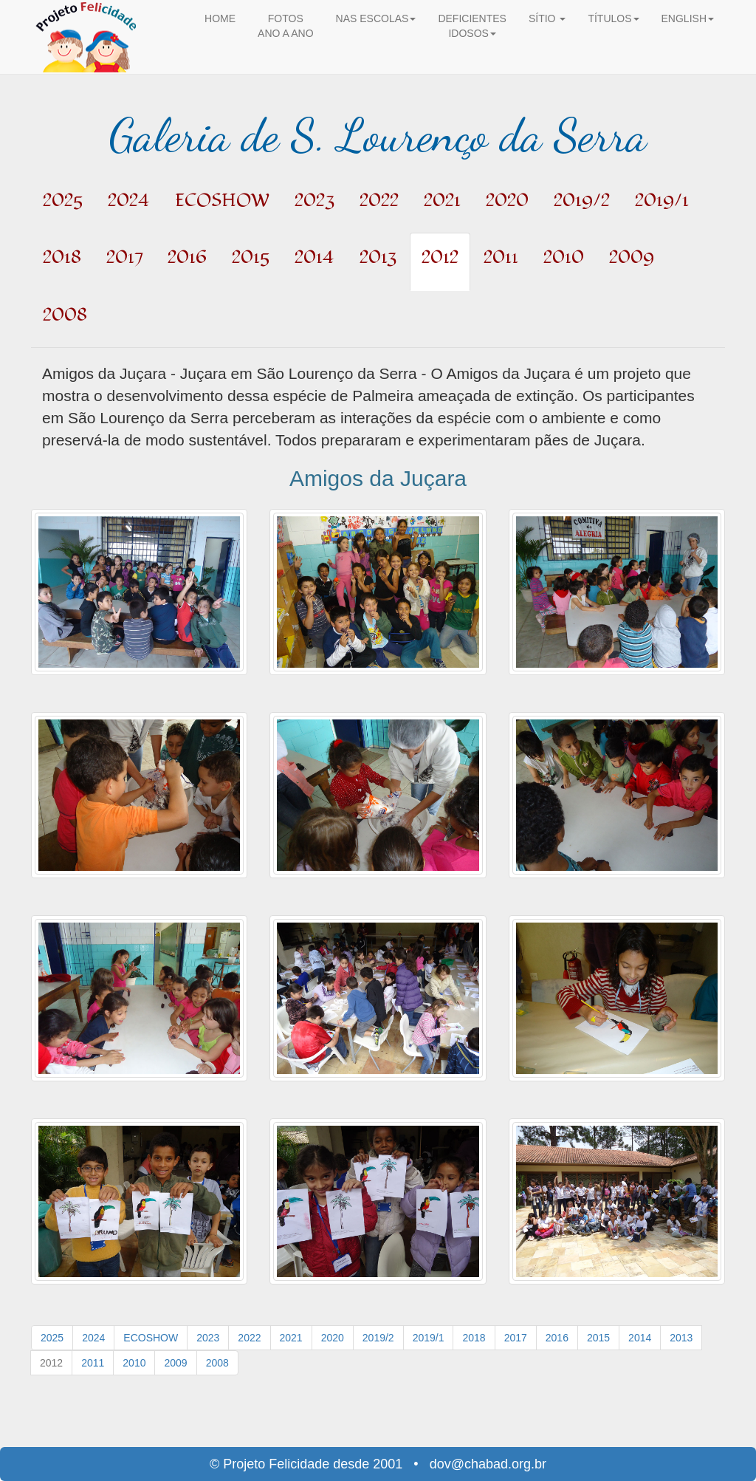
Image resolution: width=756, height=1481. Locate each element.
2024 (93, 1338)
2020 (332, 1338)
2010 (134, 1363)
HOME (220, 18)
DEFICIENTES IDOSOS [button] (472, 26)
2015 (598, 1338)
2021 (291, 1338)
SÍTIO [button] (547, 18)
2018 (473, 1338)
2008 (217, 1363)
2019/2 (378, 1338)
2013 (681, 1338)
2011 (92, 1363)
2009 (175, 1363)
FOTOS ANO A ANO (285, 26)
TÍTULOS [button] (613, 18)
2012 (51, 1363)
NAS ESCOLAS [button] (376, 18)
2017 (515, 1338)
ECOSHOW (150, 1338)
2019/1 (428, 1338)
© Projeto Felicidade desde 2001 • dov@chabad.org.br (378, 1464)
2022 (249, 1338)
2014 (639, 1338)
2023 (207, 1338)
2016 (557, 1338)
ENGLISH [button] (688, 18)
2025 (52, 1338)
